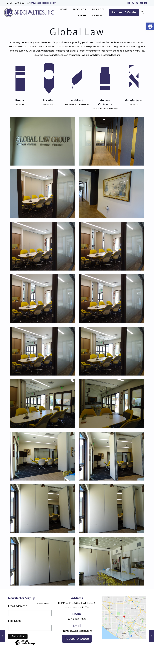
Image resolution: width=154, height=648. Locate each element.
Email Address (17, 621)
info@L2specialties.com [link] (43, 2)
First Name (14, 636)
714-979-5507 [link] (18, 2)
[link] (150, 26)
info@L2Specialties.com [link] (77, 646)
